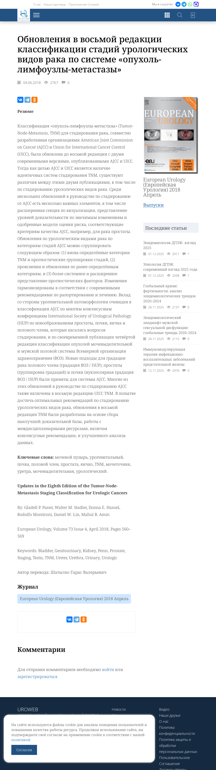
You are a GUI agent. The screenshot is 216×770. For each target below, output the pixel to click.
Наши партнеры (55, 4)
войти (108, 669)
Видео (164, 709)
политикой (20, 739)
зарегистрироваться (37, 676)
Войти (192, 15)
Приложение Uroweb (84, 4)
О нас (37, 4)
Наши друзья (169, 715)
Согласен (24, 749)
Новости (119, 709)
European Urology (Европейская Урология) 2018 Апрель (74, 599)
